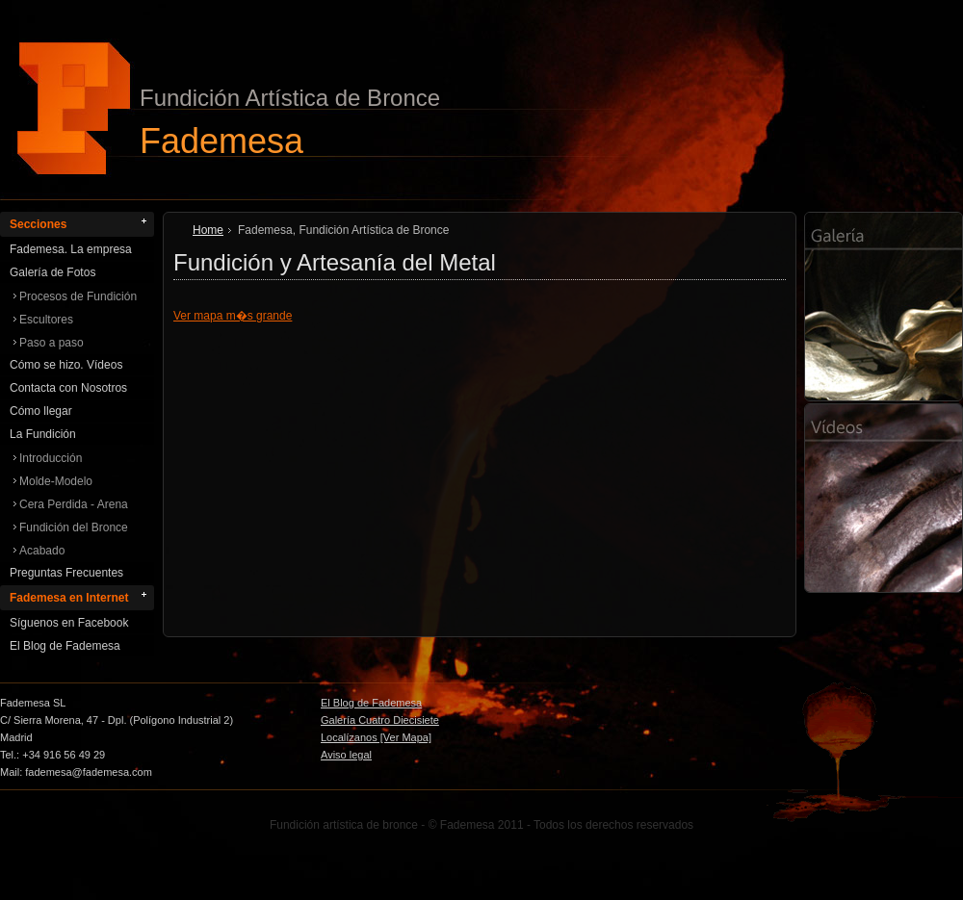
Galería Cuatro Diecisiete (380, 720)
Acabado (42, 550)
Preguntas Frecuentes (66, 572)
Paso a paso (51, 342)
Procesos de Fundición (78, 296)
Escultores (46, 319)
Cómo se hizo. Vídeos (66, 365)
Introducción (50, 458)
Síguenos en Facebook (69, 623)
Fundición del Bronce (73, 527)
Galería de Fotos (52, 272)
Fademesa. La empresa (71, 249)
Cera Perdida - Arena (73, 504)
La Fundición (43, 434)
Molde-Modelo (55, 481)
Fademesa (221, 140)
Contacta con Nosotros (68, 388)
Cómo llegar (41, 411)
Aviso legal (346, 754)
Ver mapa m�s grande (232, 315)
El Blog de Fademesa (65, 646)
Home (208, 230)
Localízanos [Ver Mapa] (376, 737)
